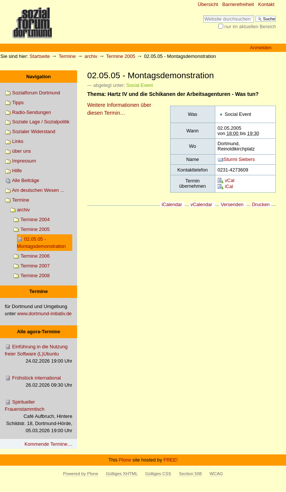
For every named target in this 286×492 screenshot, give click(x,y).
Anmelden (261, 47)
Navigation (38, 76)
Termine (67, 56)
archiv (91, 56)
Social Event (139, 85)
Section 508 (190, 473)
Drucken (260, 204)
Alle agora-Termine (38, 331)
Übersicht (208, 4)
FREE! (170, 460)
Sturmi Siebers (239, 159)
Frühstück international (38, 382)
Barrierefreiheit (238, 4)
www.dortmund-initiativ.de (44, 313)
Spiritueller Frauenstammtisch (38, 416)
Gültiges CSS (158, 473)
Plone (125, 460)
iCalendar (172, 204)
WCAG (216, 473)
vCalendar (201, 204)
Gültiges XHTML (121, 473)
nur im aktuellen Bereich (250, 26)
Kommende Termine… (48, 444)
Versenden (232, 204)
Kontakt (266, 4)
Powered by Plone (80, 473)
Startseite (40, 56)
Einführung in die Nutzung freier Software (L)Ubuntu (38, 354)
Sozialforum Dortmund (32, 93)
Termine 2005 (120, 56)
